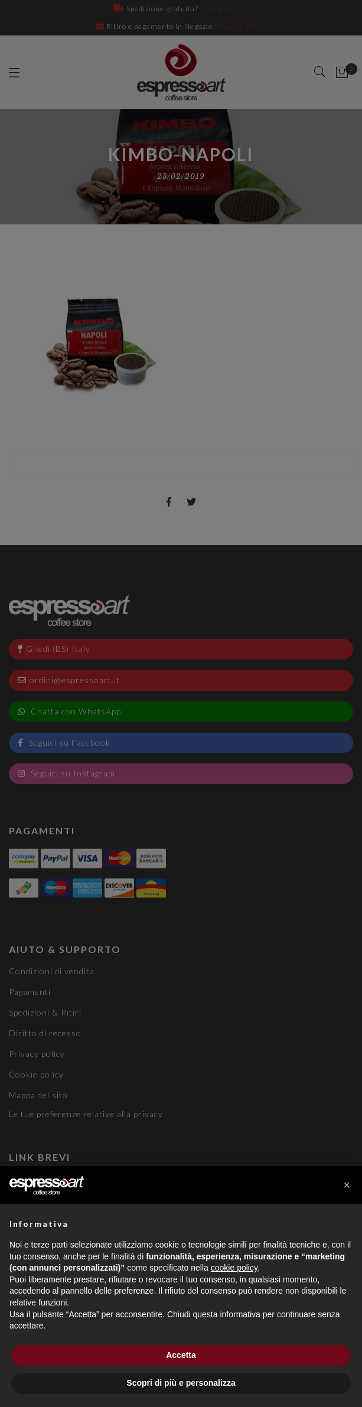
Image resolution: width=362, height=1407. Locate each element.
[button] (346, 1185)
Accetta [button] (181, 1355)
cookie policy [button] (234, 1267)
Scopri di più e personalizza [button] (180, 1383)
